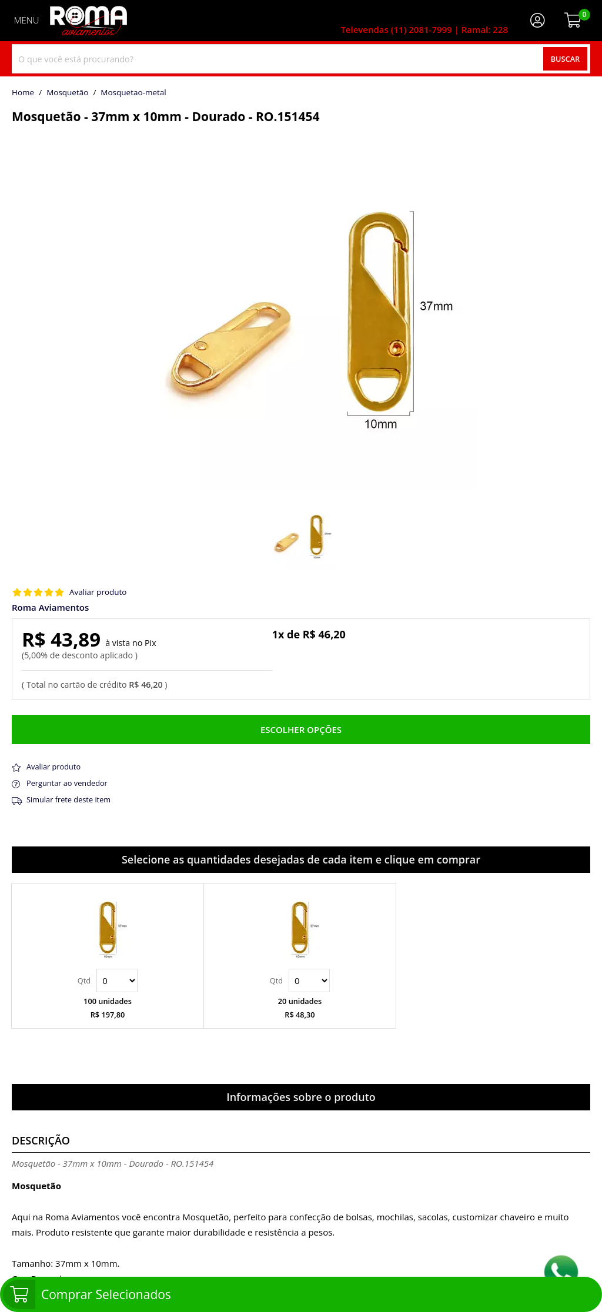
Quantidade (117, 980)
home (23, 93)
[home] (88, 20)
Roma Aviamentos (50, 608)
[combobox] (301, 58)
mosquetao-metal (133, 93)
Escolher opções (301, 729)
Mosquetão (67, 93)
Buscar (565, 58)
